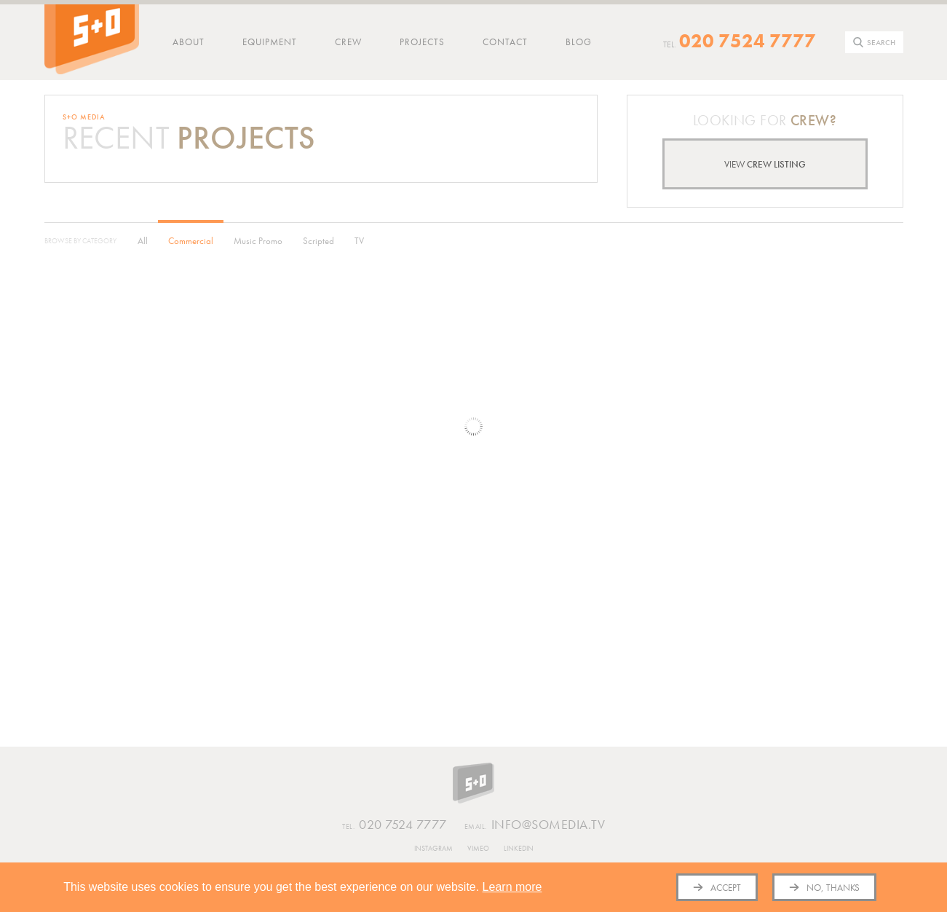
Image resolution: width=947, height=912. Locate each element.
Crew (348, 42)
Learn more (512, 887)
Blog (579, 42)
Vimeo (478, 848)
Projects (422, 42)
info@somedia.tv (535, 825)
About (189, 42)
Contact (505, 42)
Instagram (433, 848)
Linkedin (519, 848)
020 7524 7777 (747, 40)
